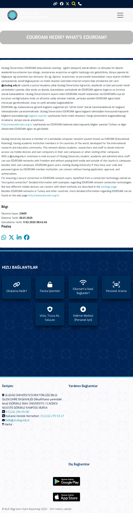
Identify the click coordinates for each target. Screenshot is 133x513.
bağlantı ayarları (37, 116)
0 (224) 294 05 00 (17, 412)
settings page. (109, 187)
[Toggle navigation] (120, 15)
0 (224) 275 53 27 (52, 416)
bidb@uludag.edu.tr (18, 420)
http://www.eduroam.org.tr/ (17, 124)
